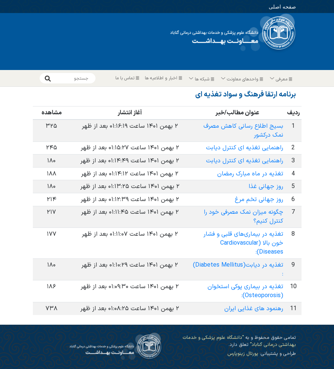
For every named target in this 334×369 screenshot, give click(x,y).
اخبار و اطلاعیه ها (164, 78)
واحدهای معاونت (242, 79)
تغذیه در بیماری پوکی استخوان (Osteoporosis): (245, 291)
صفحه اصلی (272, 6)
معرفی (281, 79)
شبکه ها (202, 79)
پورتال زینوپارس (242, 353)
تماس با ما (128, 78)
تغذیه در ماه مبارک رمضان (250, 173)
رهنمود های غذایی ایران (253, 308)
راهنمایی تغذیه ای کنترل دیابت (244, 147)
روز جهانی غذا (266, 186)
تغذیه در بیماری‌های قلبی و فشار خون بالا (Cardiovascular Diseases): (243, 243)
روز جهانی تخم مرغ (259, 199)
